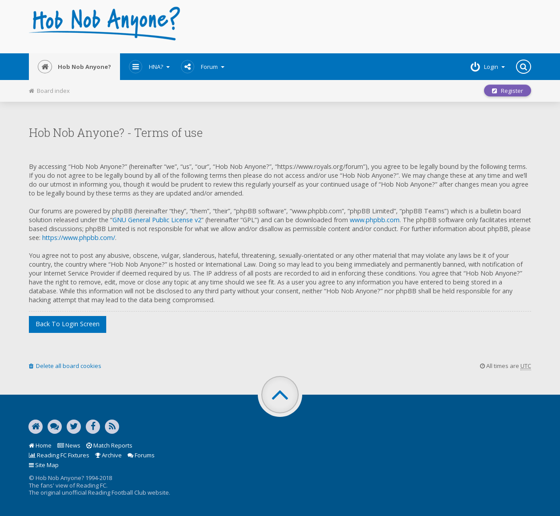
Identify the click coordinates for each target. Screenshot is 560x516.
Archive (108, 455)
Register (507, 91)
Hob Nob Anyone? (74, 66)
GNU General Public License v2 (156, 220)
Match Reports (109, 445)
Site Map (44, 465)
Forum (202, 66)
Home (40, 445)
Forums (141, 455)
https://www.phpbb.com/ (78, 237)
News (68, 445)
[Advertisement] (365, 27)
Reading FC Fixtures (59, 455)
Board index (49, 91)
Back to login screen (68, 324)
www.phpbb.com (375, 220)
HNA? (149, 66)
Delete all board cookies (65, 366)
